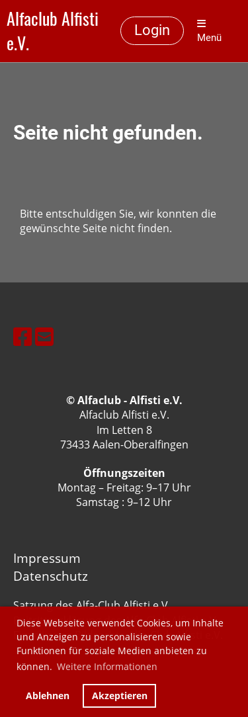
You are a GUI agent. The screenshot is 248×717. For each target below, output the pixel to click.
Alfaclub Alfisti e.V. (53, 31)
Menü (209, 31)
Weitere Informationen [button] (107, 666)
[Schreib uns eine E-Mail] (44, 336)
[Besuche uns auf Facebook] (22, 336)
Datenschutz (50, 576)
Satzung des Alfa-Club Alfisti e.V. (92, 605)
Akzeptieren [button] (119, 695)
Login (152, 30)
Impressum (47, 558)
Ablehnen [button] (47, 695)
